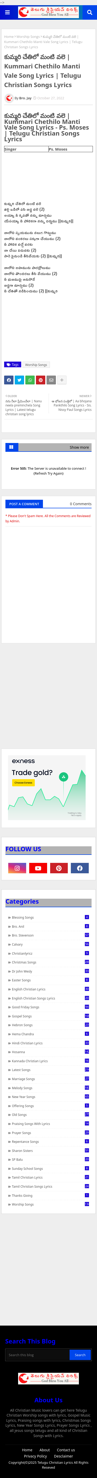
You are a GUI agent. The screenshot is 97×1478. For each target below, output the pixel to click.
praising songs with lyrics (50, 1123)
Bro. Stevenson (50, 935)
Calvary (50, 944)
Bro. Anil (50, 926)
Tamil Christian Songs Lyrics (50, 1186)
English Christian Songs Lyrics (50, 998)
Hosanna (50, 1052)
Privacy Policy (35, 1456)
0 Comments (81, 503)
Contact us (66, 1449)
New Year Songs (50, 1096)
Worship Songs (28, 36)
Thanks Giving (50, 1195)
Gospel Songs (50, 1016)
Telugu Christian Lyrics (56, 1462)
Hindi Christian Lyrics (50, 1043)
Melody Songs (50, 1088)
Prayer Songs (50, 1132)
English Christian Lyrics (50, 989)
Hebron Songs (50, 1025)
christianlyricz (50, 953)
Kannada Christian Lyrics (50, 1061)
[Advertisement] (48, 698)
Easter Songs (50, 980)
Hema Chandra (50, 1034)
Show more (79, 447)
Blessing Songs (50, 917)
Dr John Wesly (50, 971)
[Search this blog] (38, 1355)
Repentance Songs (50, 1141)
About (45, 1449)
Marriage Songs (50, 1078)
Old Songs (50, 1114)
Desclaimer (63, 1456)
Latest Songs (50, 1069)
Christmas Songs (50, 962)
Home (9, 36)
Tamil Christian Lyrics (50, 1177)
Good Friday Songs (50, 1007)
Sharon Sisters (50, 1150)
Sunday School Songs (50, 1168)
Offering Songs (50, 1105)
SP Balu (50, 1159)
